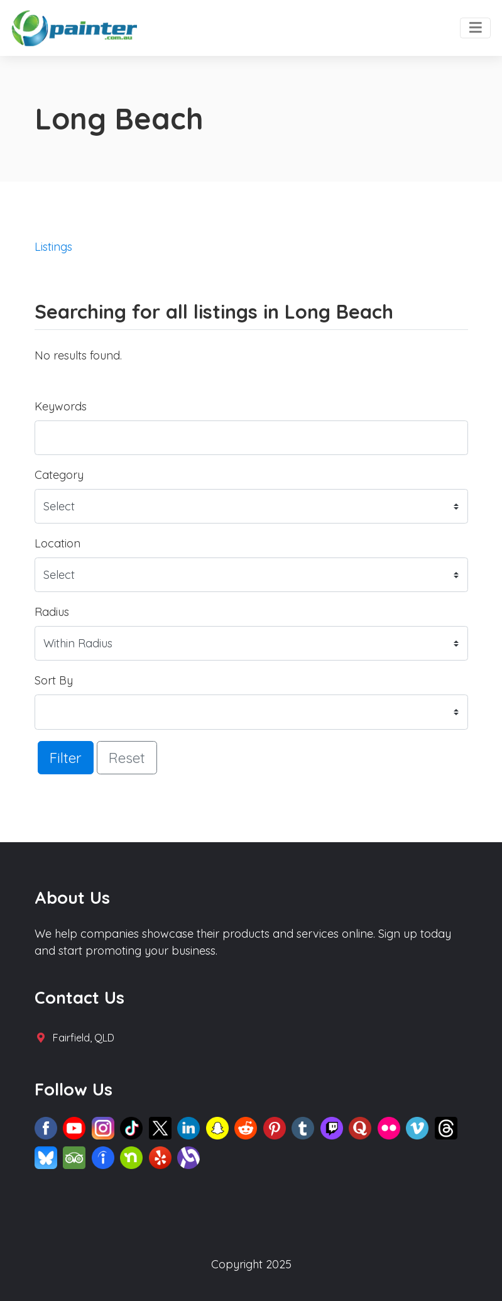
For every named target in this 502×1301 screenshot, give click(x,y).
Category (59, 475)
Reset (127, 758)
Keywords (61, 406)
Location (57, 543)
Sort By (54, 680)
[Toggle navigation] (475, 28)
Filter (66, 758)
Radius (52, 612)
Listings (53, 246)
